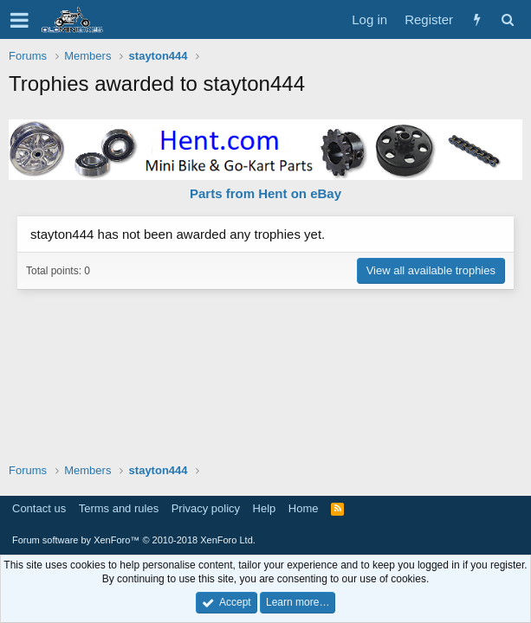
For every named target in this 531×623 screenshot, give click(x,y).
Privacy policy (206, 508)
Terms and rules (119, 508)
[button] (19, 20)
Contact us (39, 508)
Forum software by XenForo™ (134, 540)
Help (264, 508)
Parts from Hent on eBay (265, 193)
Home (303, 508)
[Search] (507, 19)
